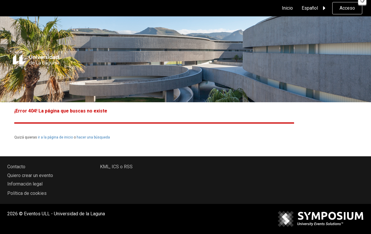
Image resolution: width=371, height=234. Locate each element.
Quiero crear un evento (30, 175)
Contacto (16, 166)
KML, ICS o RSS (116, 166)
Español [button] (314, 8)
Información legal (25, 184)
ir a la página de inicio (55, 137)
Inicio (287, 8)
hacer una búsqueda (93, 137)
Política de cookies (27, 193)
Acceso (347, 8)
